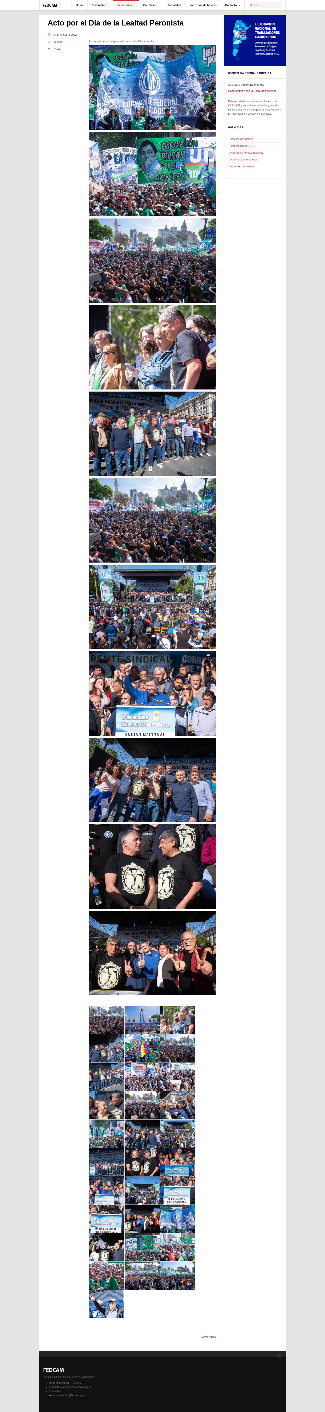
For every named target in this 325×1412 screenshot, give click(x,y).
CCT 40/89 (234, 105)
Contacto (232, 5)
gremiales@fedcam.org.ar (76, 1387)
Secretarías (126, 5)
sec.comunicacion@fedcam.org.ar (67, 1395)
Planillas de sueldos (241, 139)
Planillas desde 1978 (241, 145)
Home (79, 5)
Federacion (100, 5)
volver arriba (208, 1339)
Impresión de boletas (203, 5)
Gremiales (151, 5)
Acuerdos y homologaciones (246, 152)
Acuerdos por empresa (243, 159)
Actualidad (174, 5)
